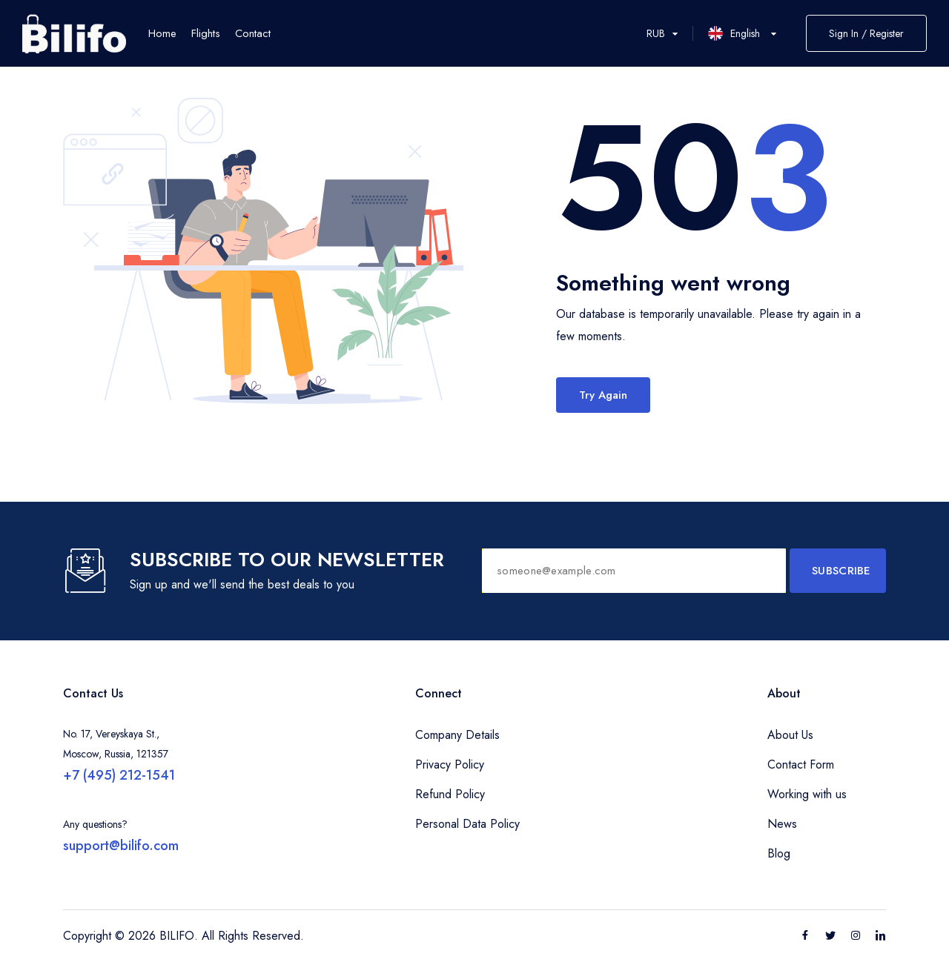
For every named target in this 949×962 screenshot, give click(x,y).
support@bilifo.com (121, 845)
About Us (790, 734)
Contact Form (800, 764)
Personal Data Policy (467, 823)
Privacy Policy (449, 764)
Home (162, 33)
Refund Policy (450, 794)
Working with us (807, 794)
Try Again (603, 395)
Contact (253, 33)
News (782, 823)
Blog (778, 853)
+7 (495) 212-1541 (119, 775)
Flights (205, 33)
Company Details (457, 734)
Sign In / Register (866, 33)
